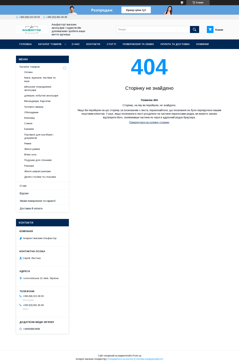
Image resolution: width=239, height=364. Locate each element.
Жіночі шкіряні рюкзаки (37, 171)
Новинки (202, 44)
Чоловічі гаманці (33, 106)
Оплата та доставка (175, 44)
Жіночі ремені (32, 149)
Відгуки (24, 193)
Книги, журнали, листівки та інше (39, 79)
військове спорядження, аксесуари (38, 88)
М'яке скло (30, 154)
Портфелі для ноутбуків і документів (38, 136)
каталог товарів (49, 44)
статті (111, 44)
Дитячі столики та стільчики (40, 176)
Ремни (27, 143)
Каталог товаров (30, 66)
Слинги (28, 123)
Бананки (29, 129)
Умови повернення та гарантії (38, 200)
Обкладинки (31, 112)
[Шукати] (194, 29)
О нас (76, 44)
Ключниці (29, 117)
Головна (25, 44)
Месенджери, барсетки (37, 101)
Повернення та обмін (138, 44)
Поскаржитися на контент (120, 359)
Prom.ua (137, 355)
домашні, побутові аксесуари (41, 95)
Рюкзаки (29, 165)
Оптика (28, 72)
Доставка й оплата (31, 208)
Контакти (93, 44)
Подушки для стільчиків (38, 160)
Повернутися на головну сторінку (149, 122)
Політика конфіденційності (149, 359)
